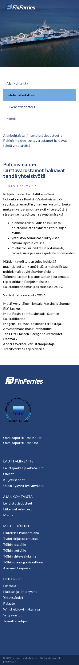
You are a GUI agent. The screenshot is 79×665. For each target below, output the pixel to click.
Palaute (9, 603)
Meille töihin (16, 526)
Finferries (13, 579)
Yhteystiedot (13, 597)
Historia (9, 586)
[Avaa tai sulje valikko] (70, 7)
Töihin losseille (14, 544)
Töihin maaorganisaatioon (23, 562)
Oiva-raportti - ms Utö (20, 443)
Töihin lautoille (14, 550)
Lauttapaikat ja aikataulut (23, 468)
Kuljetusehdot (14, 480)
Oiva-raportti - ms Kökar (22, 438)
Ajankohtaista (17, 83)
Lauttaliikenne (18, 461)
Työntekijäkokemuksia (21, 538)
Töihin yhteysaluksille (19, 556)
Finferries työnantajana (21, 533)
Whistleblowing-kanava (21, 609)
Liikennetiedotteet (21, 107)
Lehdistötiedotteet (21, 95)
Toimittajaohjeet (16, 621)
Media (12, 119)
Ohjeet (8, 474)
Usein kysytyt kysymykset (23, 485)
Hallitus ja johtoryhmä (20, 591)
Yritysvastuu (12, 615)
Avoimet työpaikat (17, 568)
